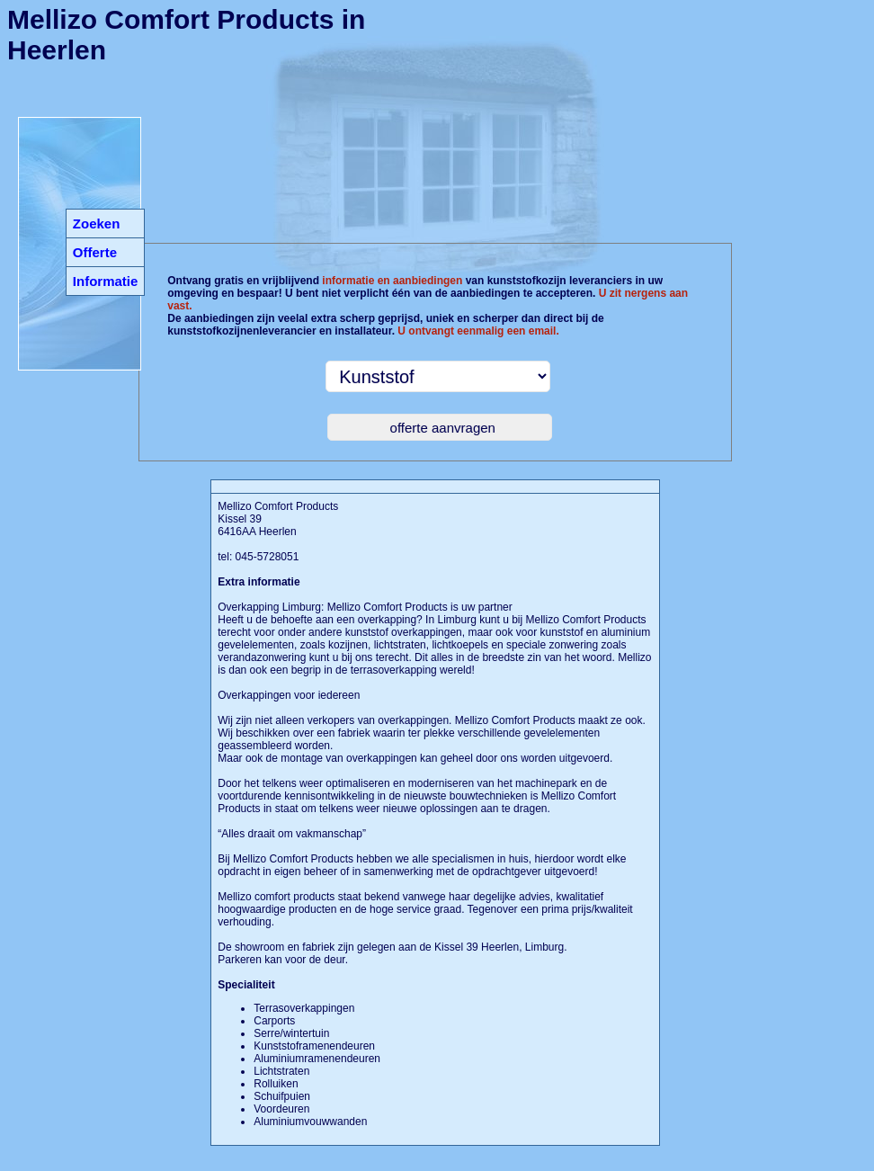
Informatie (105, 281)
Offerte (95, 252)
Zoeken (96, 223)
